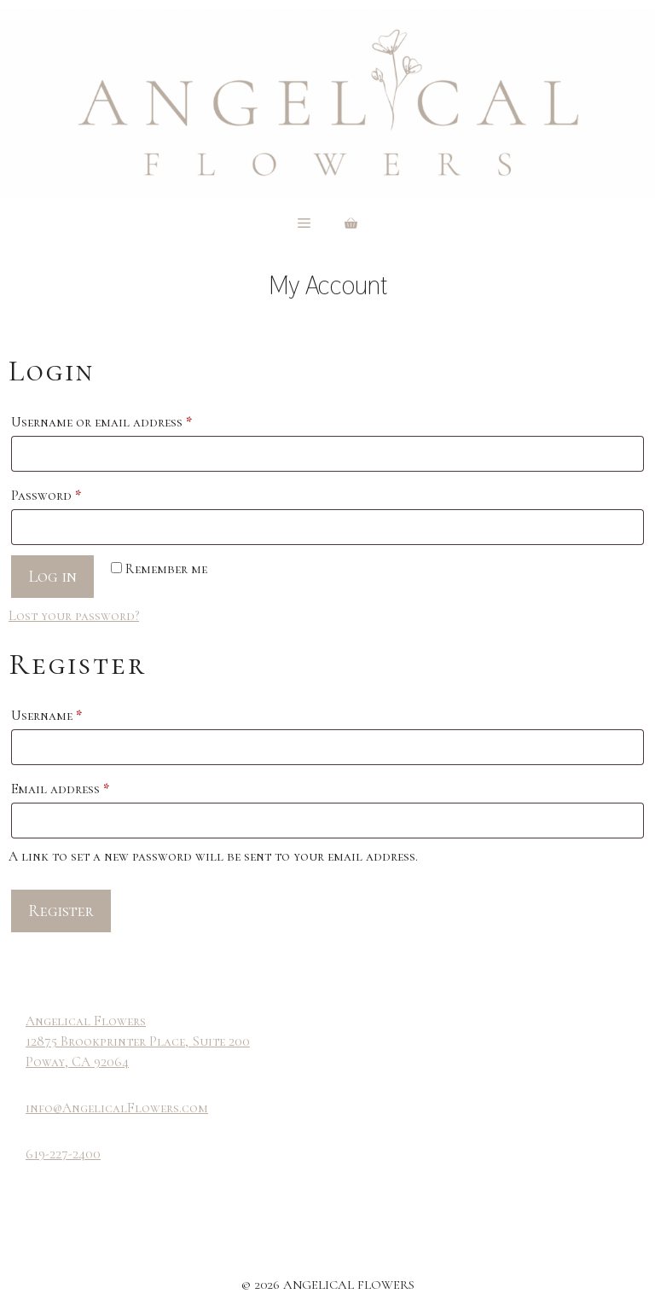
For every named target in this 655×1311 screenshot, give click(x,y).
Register (61, 911)
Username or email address (129, 420)
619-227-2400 (63, 1154)
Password (74, 493)
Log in (52, 576)
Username (74, 713)
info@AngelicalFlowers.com (117, 1108)
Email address (88, 786)
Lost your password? (74, 615)
